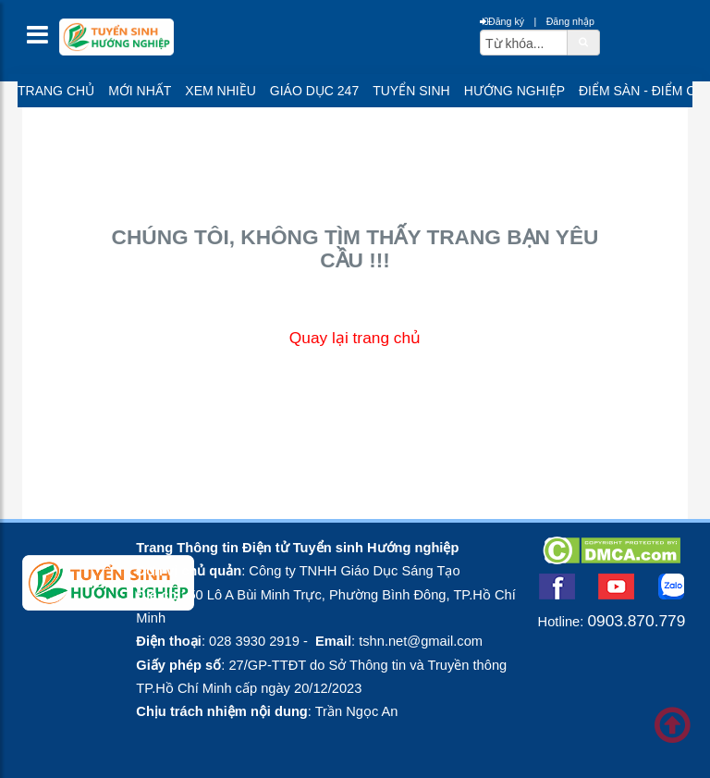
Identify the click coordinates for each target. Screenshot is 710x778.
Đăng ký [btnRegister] (502, 21)
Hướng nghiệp (514, 90)
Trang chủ (56, 90)
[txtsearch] (524, 43)
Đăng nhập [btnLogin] (570, 21)
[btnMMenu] (43, 39)
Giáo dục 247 (314, 90)
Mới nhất (139, 90)
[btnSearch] (583, 41)
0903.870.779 (636, 620)
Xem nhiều (220, 90)
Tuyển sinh (411, 90)
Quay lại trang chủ (355, 337)
